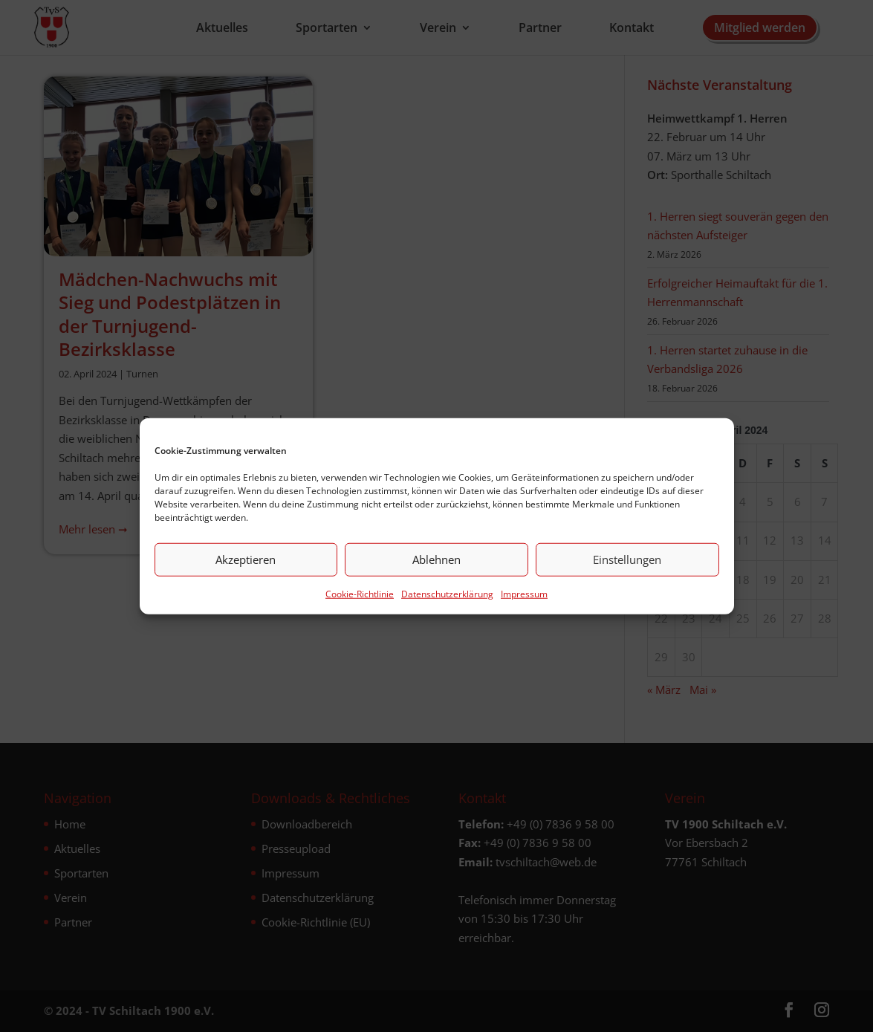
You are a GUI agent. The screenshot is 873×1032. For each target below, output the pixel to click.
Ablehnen (436, 559)
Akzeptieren (245, 559)
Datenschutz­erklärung (447, 593)
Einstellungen (627, 559)
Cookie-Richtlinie (359, 593)
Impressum (524, 593)
